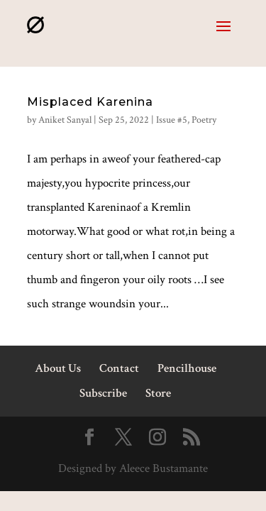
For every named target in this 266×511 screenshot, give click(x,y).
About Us (58, 368)
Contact (119, 368)
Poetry (204, 120)
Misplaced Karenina (90, 102)
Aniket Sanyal (65, 120)
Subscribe (103, 393)
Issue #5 (171, 120)
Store (158, 393)
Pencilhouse (186, 368)
